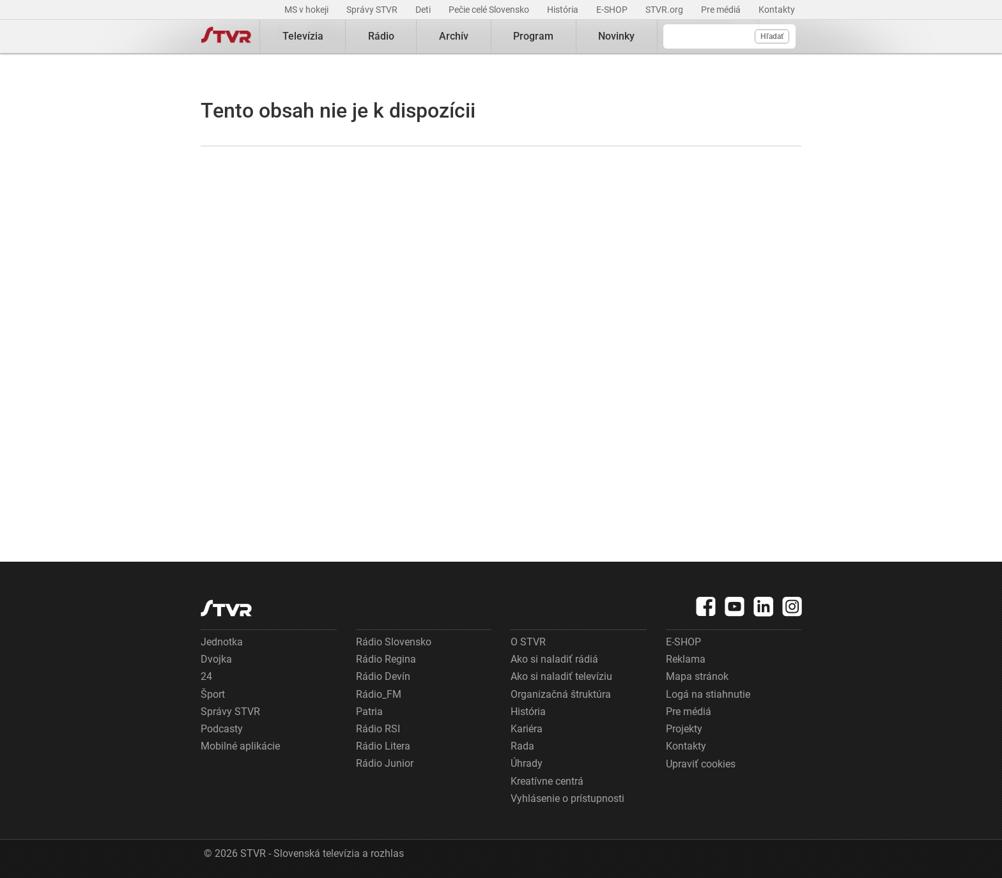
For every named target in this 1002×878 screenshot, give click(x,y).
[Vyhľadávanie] (729, 36)
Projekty (684, 729)
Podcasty (222, 729)
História (563, 9)
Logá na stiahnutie (708, 694)
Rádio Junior (384, 763)
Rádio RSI (378, 729)
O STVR (528, 642)
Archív (453, 36)
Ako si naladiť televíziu (561, 676)
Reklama (685, 659)
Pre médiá (722, 9)
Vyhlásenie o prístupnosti (567, 798)
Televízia (302, 36)
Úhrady (527, 763)
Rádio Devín (383, 676)
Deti (424, 9)
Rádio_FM (378, 694)
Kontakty (777, 9)
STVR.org (665, 9)
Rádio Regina (386, 659)
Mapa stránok (697, 676)
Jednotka (222, 642)
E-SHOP (612, 9)
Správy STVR (372, 9)
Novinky (616, 36)
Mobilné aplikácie (240, 746)
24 (206, 676)
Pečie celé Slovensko (490, 9)
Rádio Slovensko (393, 642)
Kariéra (527, 729)
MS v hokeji (307, 9)
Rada (522, 746)
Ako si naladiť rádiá (554, 659)
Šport (213, 694)
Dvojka (216, 659)
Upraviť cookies (701, 764)
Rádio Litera (383, 746)
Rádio (381, 36)
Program (533, 36)
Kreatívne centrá (547, 781)
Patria (369, 711)
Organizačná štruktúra (561, 694)
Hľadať (771, 36)
